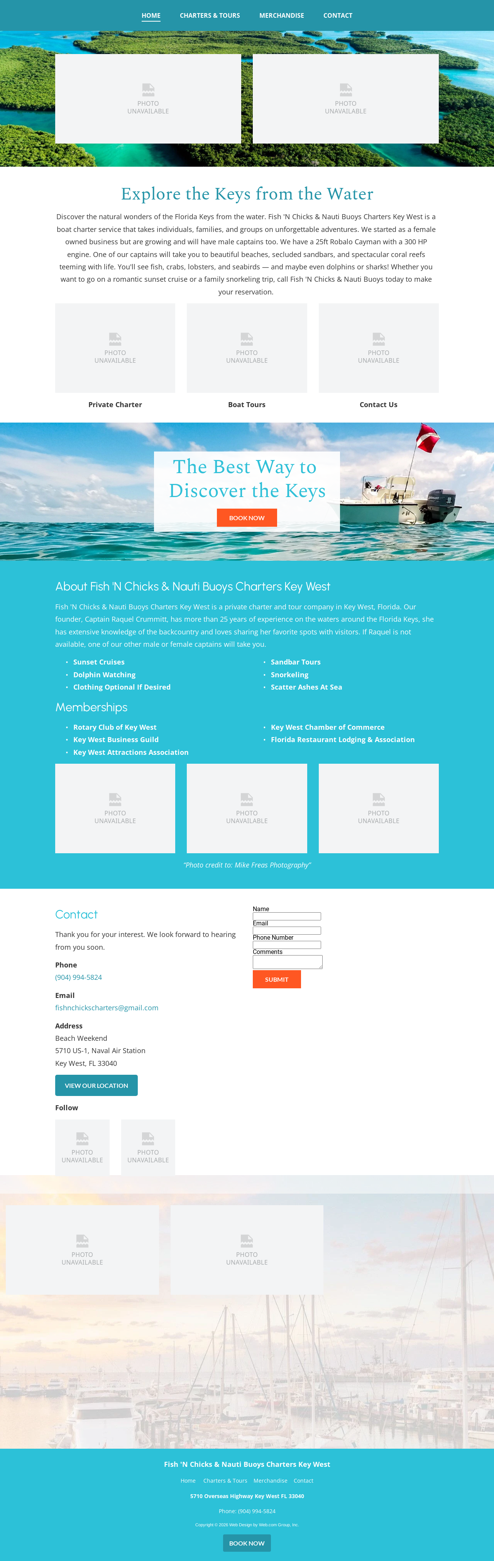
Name (261, 909)
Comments (268, 952)
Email (260, 923)
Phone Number (273, 937)
